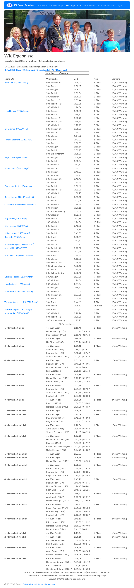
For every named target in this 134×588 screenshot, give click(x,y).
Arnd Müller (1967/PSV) (15, 248)
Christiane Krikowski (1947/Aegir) (20, 204)
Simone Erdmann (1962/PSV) (18, 139)
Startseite (42, 5)
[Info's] (7, 70)
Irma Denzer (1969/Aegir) (16, 111)
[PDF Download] (59, 70)
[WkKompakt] (28, 70)
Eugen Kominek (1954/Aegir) (18, 186)
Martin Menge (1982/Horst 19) (19, 244)
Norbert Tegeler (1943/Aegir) (18, 309)
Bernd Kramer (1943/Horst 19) (19, 197)
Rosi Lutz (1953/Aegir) (14, 237)
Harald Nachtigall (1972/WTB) (18, 255)
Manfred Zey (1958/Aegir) (16, 313)
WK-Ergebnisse (73, 5)
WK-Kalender (89, 5)
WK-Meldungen (56, 5)
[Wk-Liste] (16, 70)
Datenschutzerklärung (33, 584)
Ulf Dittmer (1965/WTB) (16, 128)
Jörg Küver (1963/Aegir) (15, 218)
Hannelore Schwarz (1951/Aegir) (19, 291)
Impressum (50, 584)
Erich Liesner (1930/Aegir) (16, 226)
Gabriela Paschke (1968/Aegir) (18, 276)
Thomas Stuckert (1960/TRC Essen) (21, 302)
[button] (13, 31)
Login (119, 5)
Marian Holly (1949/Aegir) (16, 168)
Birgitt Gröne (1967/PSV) (16, 157)
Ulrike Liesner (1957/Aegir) (17, 233)
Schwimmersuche (106, 5)
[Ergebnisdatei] (43, 70)
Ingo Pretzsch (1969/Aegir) (17, 284)
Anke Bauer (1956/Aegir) (16, 82)
